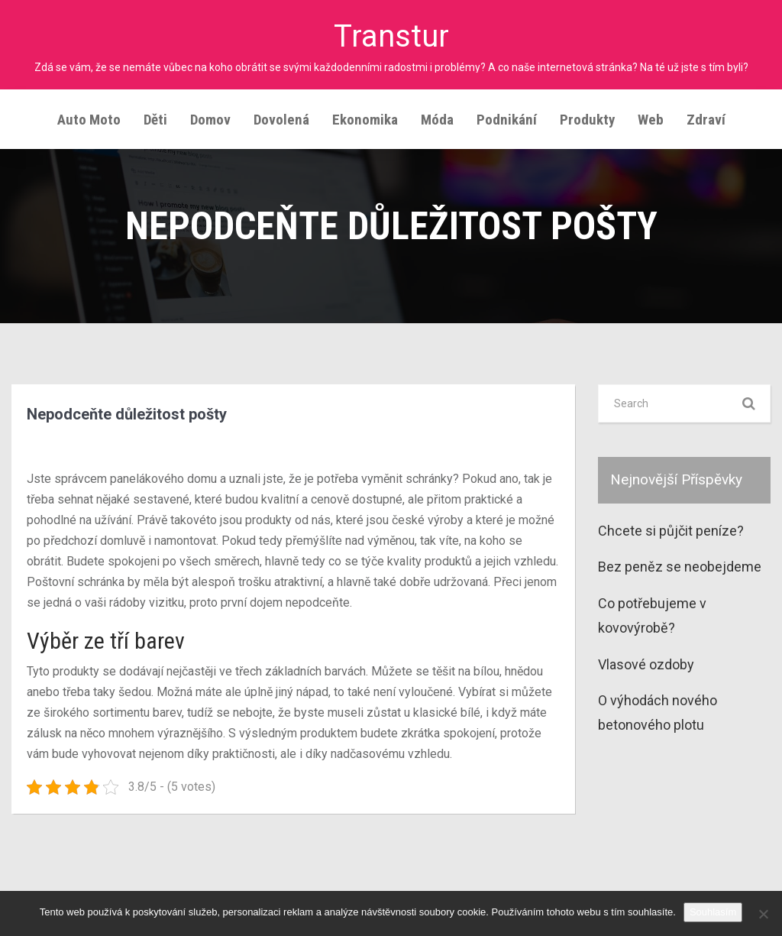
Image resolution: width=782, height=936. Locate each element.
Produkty (587, 119)
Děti (155, 119)
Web (651, 119)
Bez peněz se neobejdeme (679, 567)
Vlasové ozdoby (646, 664)
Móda (437, 119)
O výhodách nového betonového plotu (657, 712)
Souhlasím (713, 912)
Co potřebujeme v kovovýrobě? (652, 615)
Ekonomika (365, 119)
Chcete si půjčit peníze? (671, 531)
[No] (763, 913)
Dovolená (281, 119)
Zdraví (706, 119)
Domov (210, 119)
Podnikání (507, 119)
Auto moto (89, 119)
